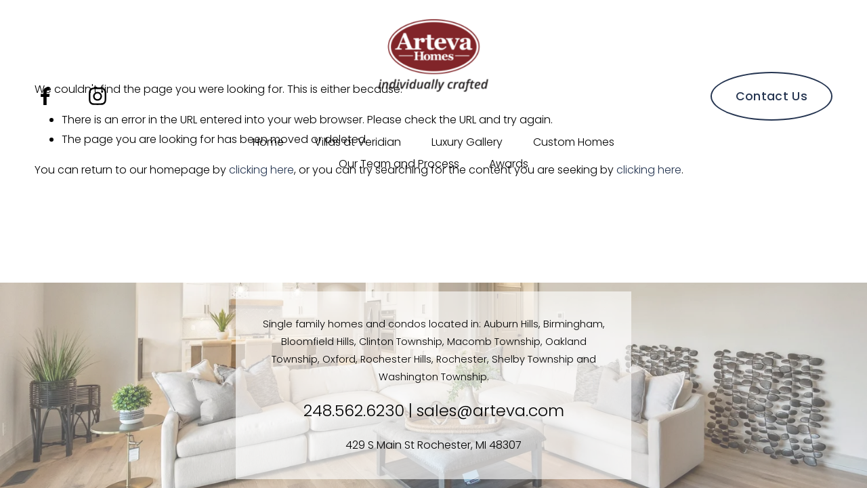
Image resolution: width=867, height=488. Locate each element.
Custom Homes (573, 142)
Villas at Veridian (357, 142)
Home (268, 142)
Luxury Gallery (467, 142)
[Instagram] (97, 96)
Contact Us (772, 96)
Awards (508, 163)
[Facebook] (45, 96)
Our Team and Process (399, 163)
